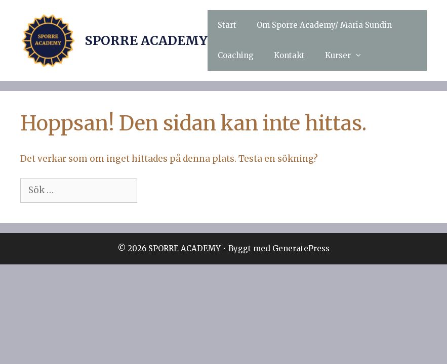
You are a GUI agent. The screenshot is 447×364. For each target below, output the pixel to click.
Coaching (236, 55)
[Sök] (155, 190)
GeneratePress (301, 248)
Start (227, 25)
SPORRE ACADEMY (146, 40)
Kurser (348, 55)
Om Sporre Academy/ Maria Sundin (324, 25)
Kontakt (289, 55)
